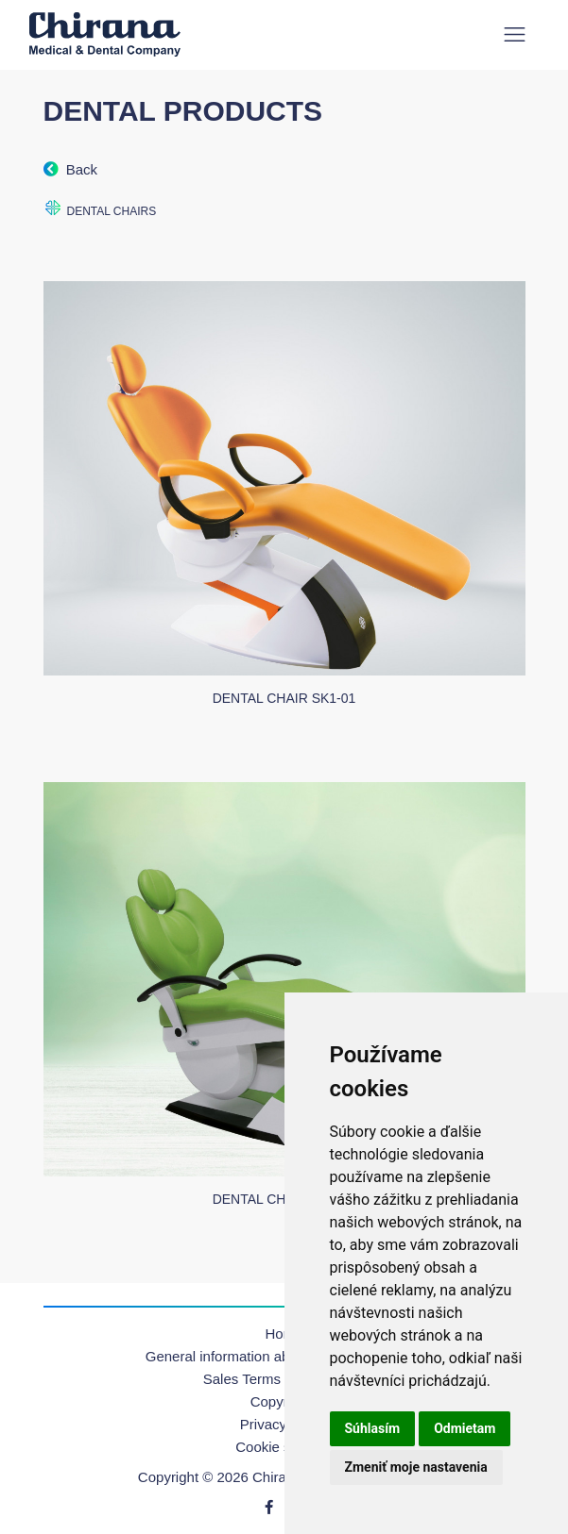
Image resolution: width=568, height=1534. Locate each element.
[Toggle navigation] (515, 34)
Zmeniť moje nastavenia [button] (416, 1467)
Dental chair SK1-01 (284, 698)
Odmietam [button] (464, 1428)
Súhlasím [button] (373, 1428)
